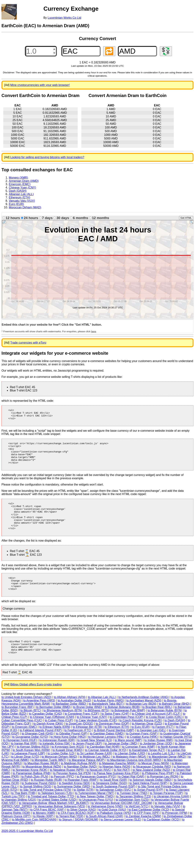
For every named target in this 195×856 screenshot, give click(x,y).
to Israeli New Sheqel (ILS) (94, 760)
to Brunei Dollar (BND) (87, 727)
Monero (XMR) (18, 177)
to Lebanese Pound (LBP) (28, 773)
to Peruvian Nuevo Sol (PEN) (72, 793)
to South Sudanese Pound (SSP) (114, 806)
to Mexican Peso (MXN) (153, 783)
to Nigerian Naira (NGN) (114, 787)
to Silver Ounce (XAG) (81, 830)
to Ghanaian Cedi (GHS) (38, 753)
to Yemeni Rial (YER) (69, 836)
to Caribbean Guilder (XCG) (162, 839)
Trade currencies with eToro (28, 342)
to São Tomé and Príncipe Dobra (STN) (45, 810)
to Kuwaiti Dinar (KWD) (67, 770)
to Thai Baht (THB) (23, 813)
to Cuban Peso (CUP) (59, 740)
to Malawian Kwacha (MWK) (117, 783)
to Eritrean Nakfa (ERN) (54, 747)
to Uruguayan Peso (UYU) (96, 820)
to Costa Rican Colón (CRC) (164, 737)
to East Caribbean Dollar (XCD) (148, 830)
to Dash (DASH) (174, 740)
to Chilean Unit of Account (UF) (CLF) (156, 734)
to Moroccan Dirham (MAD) (59, 777)
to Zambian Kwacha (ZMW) (143, 836)
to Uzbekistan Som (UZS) (132, 820)
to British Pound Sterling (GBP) (114, 750)
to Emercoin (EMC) (24, 747)
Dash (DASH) (18, 190)
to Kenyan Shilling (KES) (33, 767)
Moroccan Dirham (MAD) (25, 207)
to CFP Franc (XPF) (147, 833)
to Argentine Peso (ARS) (39, 720)
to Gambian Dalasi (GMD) (107, 753)
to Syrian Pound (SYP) (148, 810)
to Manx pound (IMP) (128, 760)
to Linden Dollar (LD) (61, 773)
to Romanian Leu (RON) (163, 796)
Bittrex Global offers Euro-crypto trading (36, 704)
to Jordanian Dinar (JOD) (156, 763)
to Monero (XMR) (44, 833)
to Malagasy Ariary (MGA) (129, 777)
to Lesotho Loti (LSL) (161, 773)
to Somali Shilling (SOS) (35, 806)
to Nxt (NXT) (122, 790)
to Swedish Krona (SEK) (74, 803)
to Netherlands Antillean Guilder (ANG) (143, 717)
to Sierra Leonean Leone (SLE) (121, 839)
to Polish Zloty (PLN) (34, 796)
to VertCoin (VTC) (136, 826)
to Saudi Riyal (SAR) (113, 800)
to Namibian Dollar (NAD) (80, 787)
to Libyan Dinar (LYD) (25, 777)
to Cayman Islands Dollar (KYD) (106, 770)
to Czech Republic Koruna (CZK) (140, 740)
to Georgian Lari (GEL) (151, 750)
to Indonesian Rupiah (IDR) (57, 760)
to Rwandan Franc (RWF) (81, 800)
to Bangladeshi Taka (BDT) (106, 724)
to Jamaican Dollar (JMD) (120, 763)
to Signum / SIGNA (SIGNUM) (78, 839)
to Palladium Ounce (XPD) (114, 833)
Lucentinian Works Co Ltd (64, 17)
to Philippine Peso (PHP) (158, 793)
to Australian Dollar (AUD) (74, 720)
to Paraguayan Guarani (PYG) (96, 796)
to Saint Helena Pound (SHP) (148, 803)
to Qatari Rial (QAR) (131, 796)
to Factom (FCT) (163, 747)
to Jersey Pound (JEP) (87, 763)
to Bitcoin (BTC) (30, 730)
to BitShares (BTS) (96, 730)
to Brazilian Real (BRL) (157, 727)
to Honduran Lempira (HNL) (106, 757)
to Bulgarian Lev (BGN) (141, 724)
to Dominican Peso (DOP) (112, 744)
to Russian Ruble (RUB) (46, 800)
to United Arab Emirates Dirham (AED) (26, 717)
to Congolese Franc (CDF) (82, 734)
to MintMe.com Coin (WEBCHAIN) (34, 839)
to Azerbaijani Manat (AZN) (143, 720)
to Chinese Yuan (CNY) (92, 737)
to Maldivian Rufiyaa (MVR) (79, 783)
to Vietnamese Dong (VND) (105, 826)
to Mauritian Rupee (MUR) (41, 783)
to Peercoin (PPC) (62, 796)
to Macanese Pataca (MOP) (87, 780)
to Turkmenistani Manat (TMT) (94, 813)
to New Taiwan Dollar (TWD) (95, 816)
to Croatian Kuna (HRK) (142, 757)
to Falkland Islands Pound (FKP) (41, 750)
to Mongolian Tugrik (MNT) (48, 780)
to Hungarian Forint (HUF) (20, 760)
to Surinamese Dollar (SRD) (72, 806)
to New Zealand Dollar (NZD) (151, 790)
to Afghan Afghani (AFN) (70, 717)
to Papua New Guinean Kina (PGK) (116, 793)
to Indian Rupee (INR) (158, 760)
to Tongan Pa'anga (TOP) (166, 813)
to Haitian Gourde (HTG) (176, 757)
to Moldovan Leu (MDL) (95, 777)
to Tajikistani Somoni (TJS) (55, 813)
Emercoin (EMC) (19, 184)
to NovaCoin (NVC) (98, 790)
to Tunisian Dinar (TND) (132, 813)
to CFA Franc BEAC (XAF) (47, 830)
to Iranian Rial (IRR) (24, 763)
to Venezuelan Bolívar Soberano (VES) (59, 826)
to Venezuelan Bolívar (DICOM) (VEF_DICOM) (121, 823)
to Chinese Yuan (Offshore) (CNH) (52, 737)
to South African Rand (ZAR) (104, 836)
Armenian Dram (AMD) (24, 180)
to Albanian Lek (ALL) (102, 717)
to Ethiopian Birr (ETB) (87, 747)
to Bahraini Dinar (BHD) (174, 724)
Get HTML (186, 217)
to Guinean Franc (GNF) (142, 753)
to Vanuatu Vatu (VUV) (165, 826)
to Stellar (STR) (83, 810)
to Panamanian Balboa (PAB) (32, 793)
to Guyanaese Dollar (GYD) (30, 757)
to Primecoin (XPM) (174, 833)
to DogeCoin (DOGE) (79, 744)
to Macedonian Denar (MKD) (167, 777)
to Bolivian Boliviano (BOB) (122, 727)
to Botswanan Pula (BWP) (128, 730)
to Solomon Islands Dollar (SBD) (150, 800)
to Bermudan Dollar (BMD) (53, 727)
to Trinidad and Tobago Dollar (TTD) (51, 816)
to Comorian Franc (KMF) (138, 767)
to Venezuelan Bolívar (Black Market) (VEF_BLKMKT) (54, 823)
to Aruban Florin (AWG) (108, 720)
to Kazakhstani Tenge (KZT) (147, 770)
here (93, 331)
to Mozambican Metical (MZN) (41, 787)
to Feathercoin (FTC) (77, 750)
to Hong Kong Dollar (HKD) (68, 757)
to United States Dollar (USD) (57, 820)
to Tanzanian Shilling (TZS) (133, 816)
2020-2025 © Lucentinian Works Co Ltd (27, 851)
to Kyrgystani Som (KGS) (67, 767)
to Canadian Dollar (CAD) (45, 734)
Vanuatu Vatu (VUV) (22, 200)
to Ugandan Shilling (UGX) (18, 820)
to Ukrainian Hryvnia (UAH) (171, 816)
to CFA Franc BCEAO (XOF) (76, 833)
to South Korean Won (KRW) (31, 770)
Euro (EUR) (16, 204)
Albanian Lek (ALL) (21, 194)
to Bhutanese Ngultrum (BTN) (62, 730)
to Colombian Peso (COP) (127, 737)
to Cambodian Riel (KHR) (103, 767)
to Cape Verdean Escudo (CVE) (96, 740)
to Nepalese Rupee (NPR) (67, 790)
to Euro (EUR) (140, 747)
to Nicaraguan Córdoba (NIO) (152, 787)
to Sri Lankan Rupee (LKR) (94, 773)
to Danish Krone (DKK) (48, 744)
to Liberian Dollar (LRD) (130, 773)
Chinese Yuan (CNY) (22, 187)
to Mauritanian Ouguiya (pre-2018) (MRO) (134, 780)
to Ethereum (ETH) (116, 747)
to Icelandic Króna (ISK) (54, 763)
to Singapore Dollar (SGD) (110, 803)
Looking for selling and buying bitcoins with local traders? (47, 157)
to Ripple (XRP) (43, 836)
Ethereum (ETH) (19, 197)
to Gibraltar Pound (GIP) (72, 753)
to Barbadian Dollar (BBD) (69, 724)
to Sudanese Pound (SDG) (38, 803)
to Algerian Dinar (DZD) (147, 744)
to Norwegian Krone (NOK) (29, 790)
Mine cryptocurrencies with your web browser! (40, 85)
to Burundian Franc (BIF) (17, 727)
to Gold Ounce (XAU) (112, 830)
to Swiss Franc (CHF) (115, 734)
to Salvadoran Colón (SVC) (113, 810)
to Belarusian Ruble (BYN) (165, 730)
